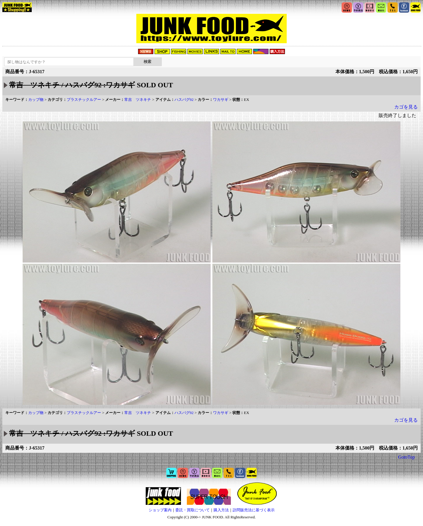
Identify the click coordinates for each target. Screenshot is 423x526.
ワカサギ (220, 99)
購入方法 (221, 510)
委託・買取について (192, 510)
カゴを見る (406, 106)
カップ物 (35, 99)
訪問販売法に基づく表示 (254, 510)
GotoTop (406, 457)
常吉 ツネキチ (137, 99)
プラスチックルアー (84, 99)
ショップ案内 (160, 510)
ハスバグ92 (184, 99)
